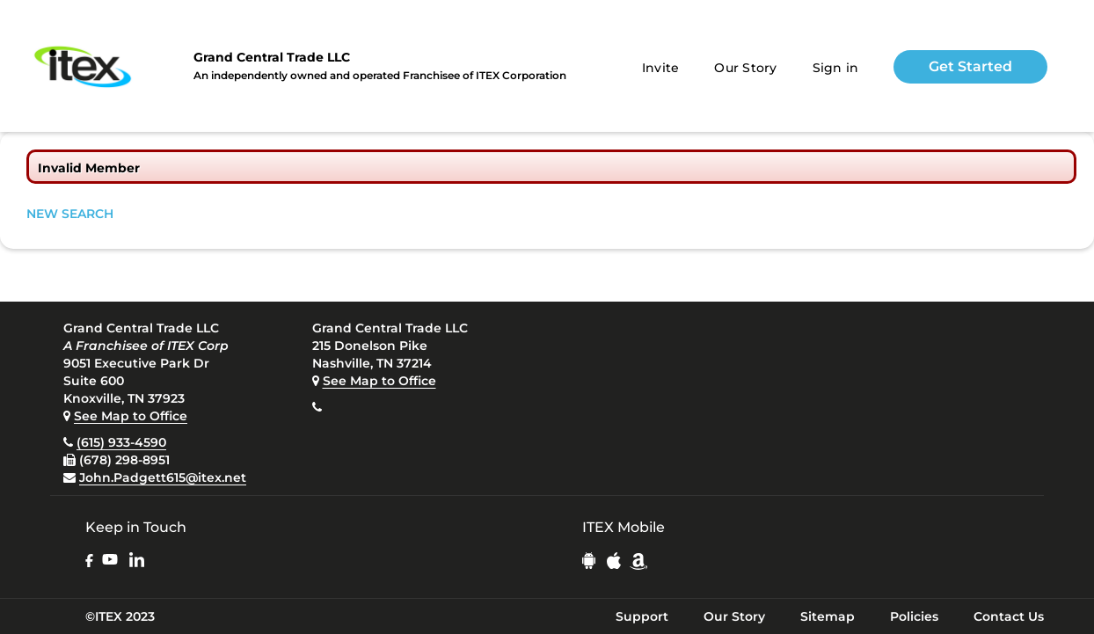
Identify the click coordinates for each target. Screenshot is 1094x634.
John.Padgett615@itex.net (162, 477)
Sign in (836, 68)
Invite (661, 68)
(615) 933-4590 (121, 442)
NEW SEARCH (69, 214)
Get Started (970, 66)
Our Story (745, 68)
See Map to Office (130, 416)
